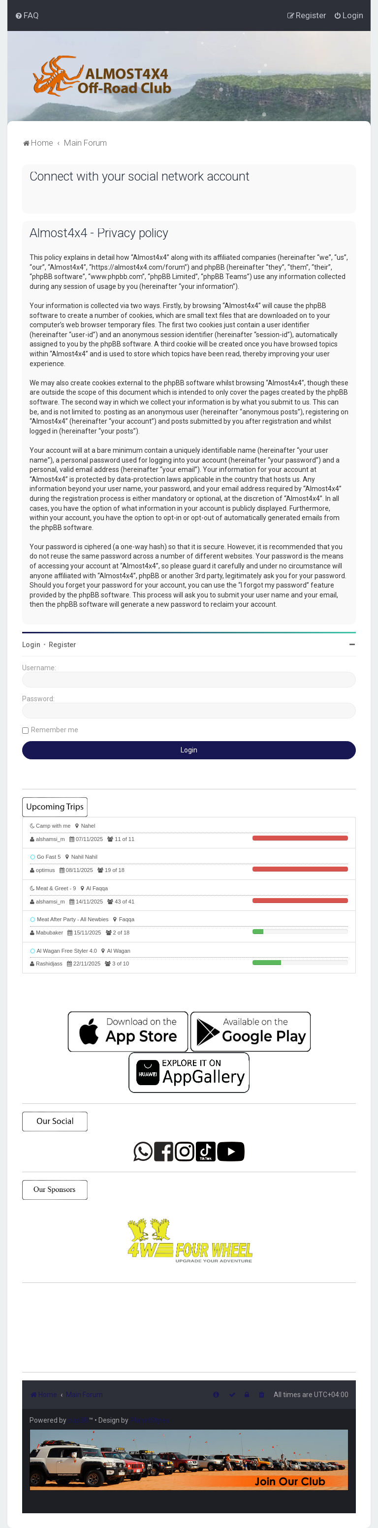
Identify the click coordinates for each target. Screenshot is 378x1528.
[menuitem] (27, 15)
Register (62, 645)
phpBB (78, 1420)
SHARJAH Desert (189, 1328)
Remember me (54, 730)
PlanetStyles (149, 1420)
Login (31, 645)
